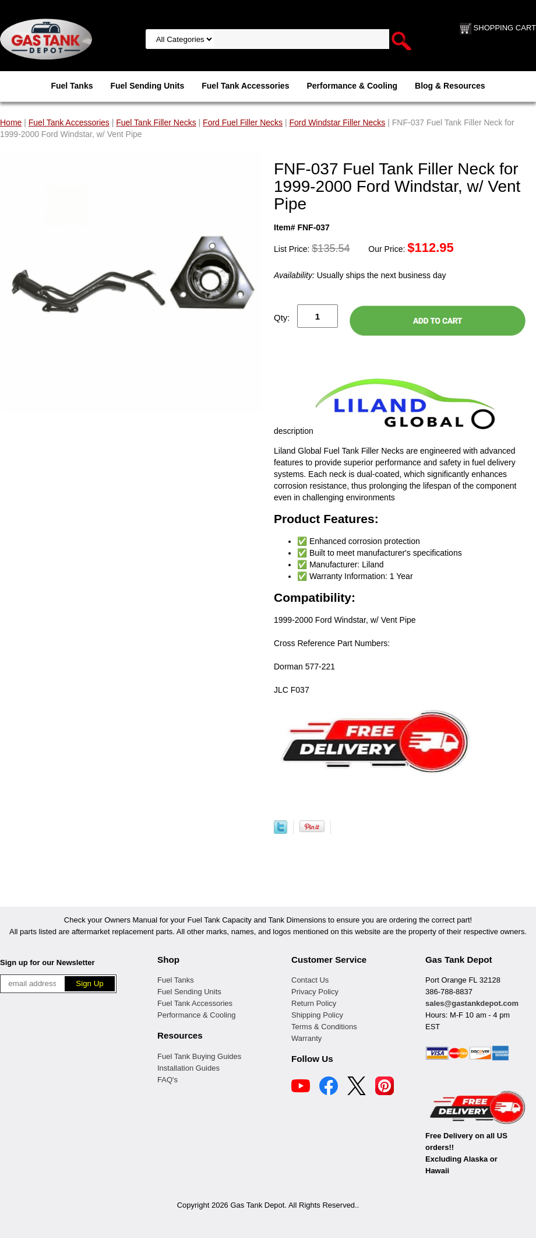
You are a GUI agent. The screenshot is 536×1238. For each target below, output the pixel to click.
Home (11, 122)
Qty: (282, 317)
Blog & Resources (450, 85)
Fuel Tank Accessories (245, 85)
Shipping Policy (317, 1015)
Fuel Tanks (72, 85)
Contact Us (310, 980)
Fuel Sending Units (147, 85)
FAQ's (167, 1079)
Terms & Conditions (324, 1026)
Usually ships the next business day (360, 275)
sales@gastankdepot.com (472, 1003)
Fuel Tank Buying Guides (199, 1056)
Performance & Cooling (351, 85)
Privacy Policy (314, 991)
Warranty (306, 1038)
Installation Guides (188, 1068)
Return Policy (313, 1003)
